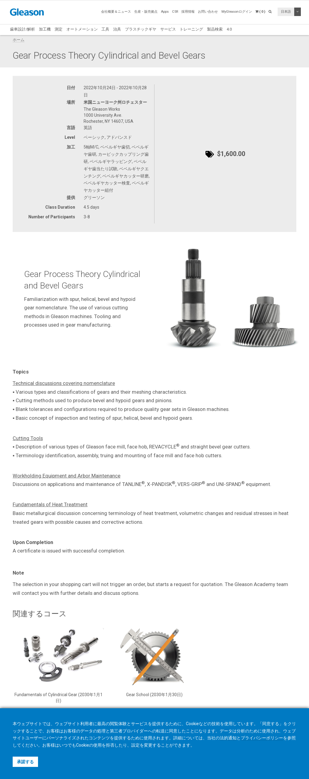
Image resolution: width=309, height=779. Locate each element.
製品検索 (215, 29)
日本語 (286, 12)
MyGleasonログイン (236, 12)
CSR (175, 12)
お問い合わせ (208, 12)
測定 (58, 29)
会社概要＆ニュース (116, 12)
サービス (168, 29)
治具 (117, 29)
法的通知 (228, 737)
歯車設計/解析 (22, 29)
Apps (165, 12)
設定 (135, 745)
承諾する (25, 761)
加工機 (45, 29)
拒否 (110, 745)
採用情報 (188, 12)
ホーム (18, 39)
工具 (105, 29)
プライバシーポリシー (262, 737)
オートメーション (82, 29)
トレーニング (191, 29)
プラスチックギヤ (140, 29)
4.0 (229, 29)
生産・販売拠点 (146, 12)
